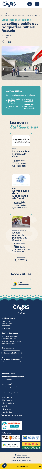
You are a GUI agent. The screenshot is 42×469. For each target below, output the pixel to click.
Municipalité (7, 384)
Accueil (5, 13)
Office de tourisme (8, 403)
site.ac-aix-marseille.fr (29, 100)
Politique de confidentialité (21, 457)
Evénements (7, 380)
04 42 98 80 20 (13, 107)
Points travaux (6, 409)
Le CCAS (4, 406)
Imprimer (9, 42)
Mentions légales (21, 455)
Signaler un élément (12, 359)
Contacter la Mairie (12, 353)
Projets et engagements (9, 387)
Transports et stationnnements (12, 415)
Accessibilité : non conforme (21, 460)
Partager (3, 41)
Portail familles (7, 412)
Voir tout (21, 260)
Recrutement (6, 390)
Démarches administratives (13, 377)
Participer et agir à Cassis (10, 393)
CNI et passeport (7, 400)
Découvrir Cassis (8, 374)
